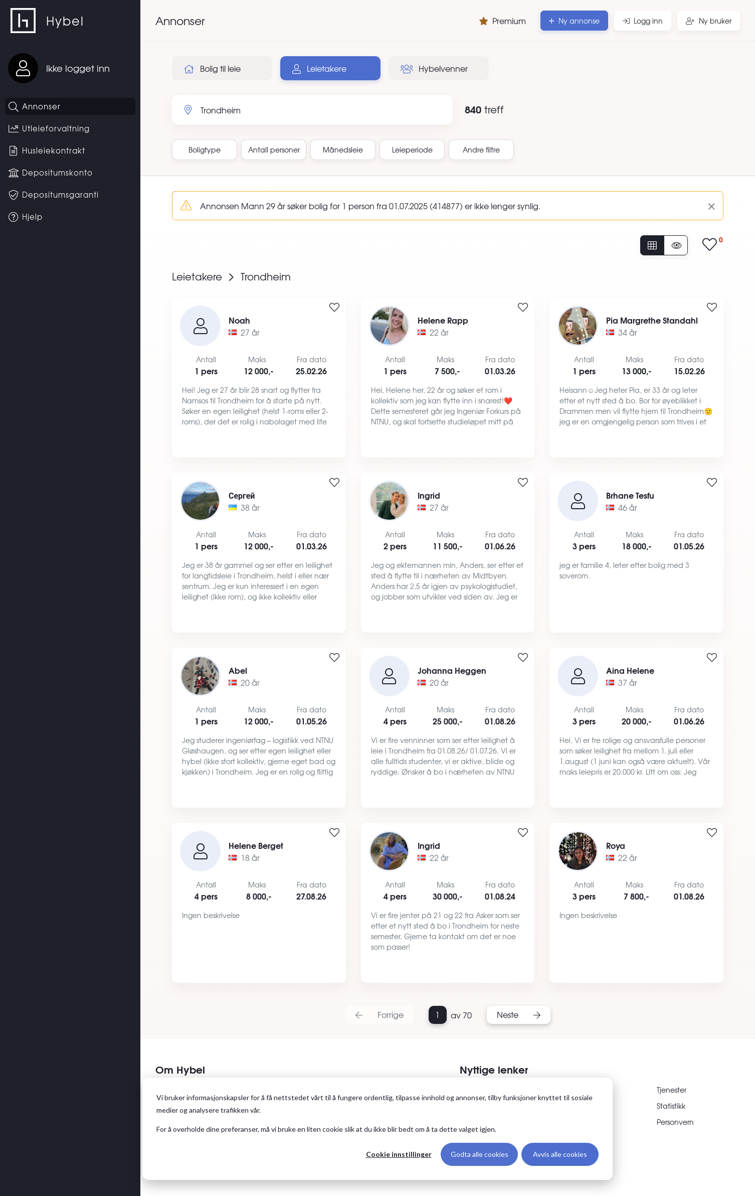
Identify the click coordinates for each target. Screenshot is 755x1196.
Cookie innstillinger (399, 1154)
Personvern (675, 1122)
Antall (274, 149)
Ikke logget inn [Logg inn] (78, 68)
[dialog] (377, 1129)
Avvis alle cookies (560, 1154)
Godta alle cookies (479, 1154)
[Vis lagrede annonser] (712, 245)
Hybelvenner (434, 68)
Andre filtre (481, 149)
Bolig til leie (212, 68)
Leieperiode (412, 149)
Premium (502, 21)
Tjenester (671, 1090)
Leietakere (319, 68)
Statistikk (671, 1106)
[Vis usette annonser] (676, 245)
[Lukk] (707, 206)
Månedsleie (343, 149)
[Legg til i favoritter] (334, 308)
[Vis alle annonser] (652, 245)
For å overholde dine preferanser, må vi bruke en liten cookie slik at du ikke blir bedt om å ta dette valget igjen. (326, 1129)
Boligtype (204, 149)
